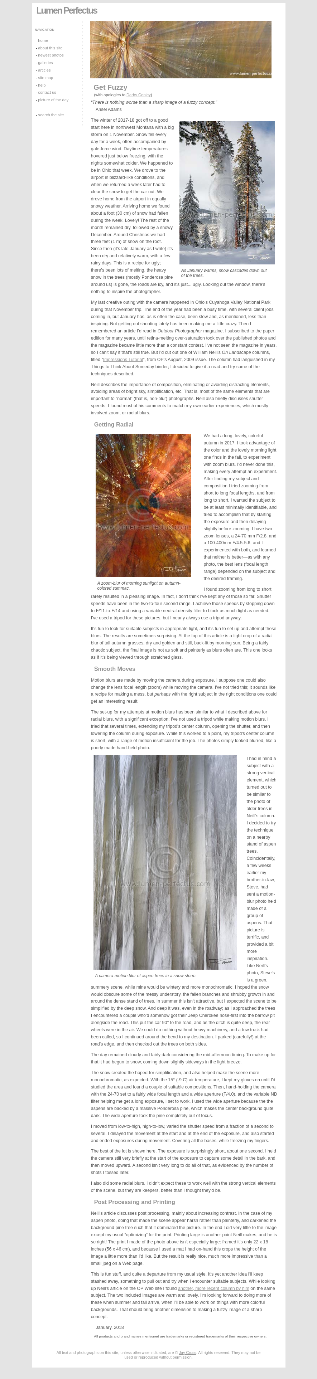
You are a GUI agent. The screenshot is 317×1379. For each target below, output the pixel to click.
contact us (47, 92)
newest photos (50, 55)
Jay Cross (187, 1352)
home (43, 40)
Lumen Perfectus (66, 10)
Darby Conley (138, 95)
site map (45, 77)
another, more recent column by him (213, 1288)
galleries (45, 62)
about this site (50, 48)
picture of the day (53, 100)
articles (44, 70)
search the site (51, 115)
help (41, 85)
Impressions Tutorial (123, 359)
